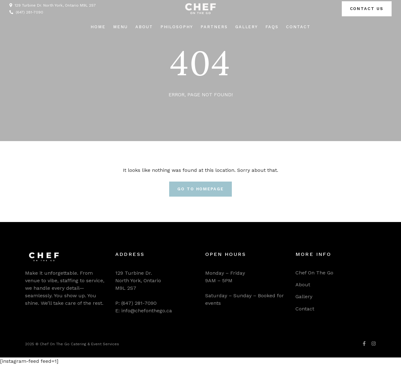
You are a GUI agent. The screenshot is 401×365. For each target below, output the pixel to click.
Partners (214, 26)
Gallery (246, 26)
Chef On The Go (314, 273)
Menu (120, 26)
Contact (298, 26)
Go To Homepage (200, 189)
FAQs (272, 26)
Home (98, 26)
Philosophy (176, 26)
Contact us (367, 8)
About (144, 26)
